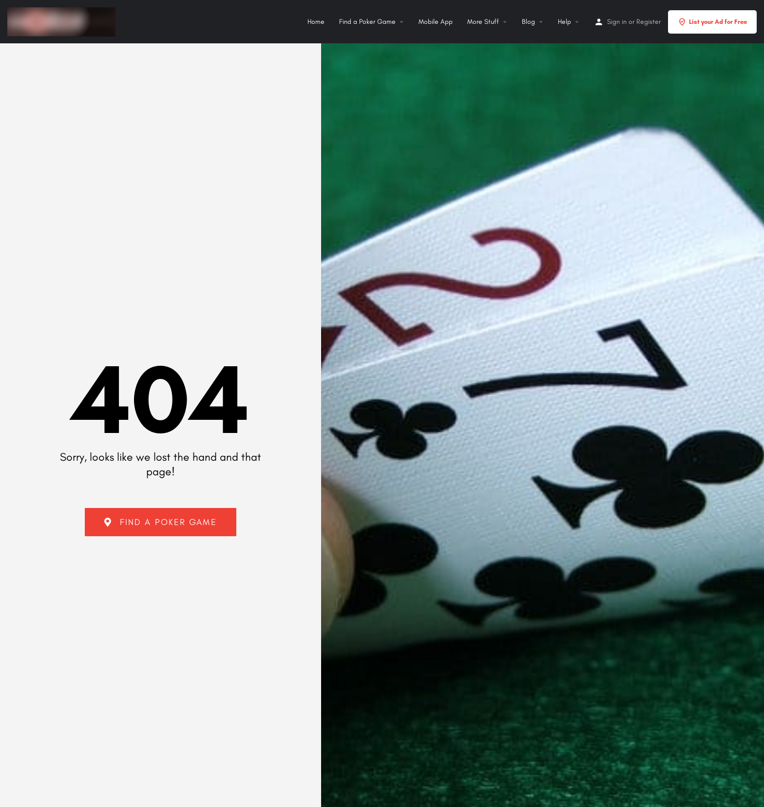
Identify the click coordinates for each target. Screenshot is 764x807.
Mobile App (436, 22)
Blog (528, 22)
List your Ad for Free (712, 22)
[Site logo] (62, 20)
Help (564, 22)
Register (648, 22)
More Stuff (483, 22)
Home (316, 22)
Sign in (617, 22)
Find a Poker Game (367, 22)
